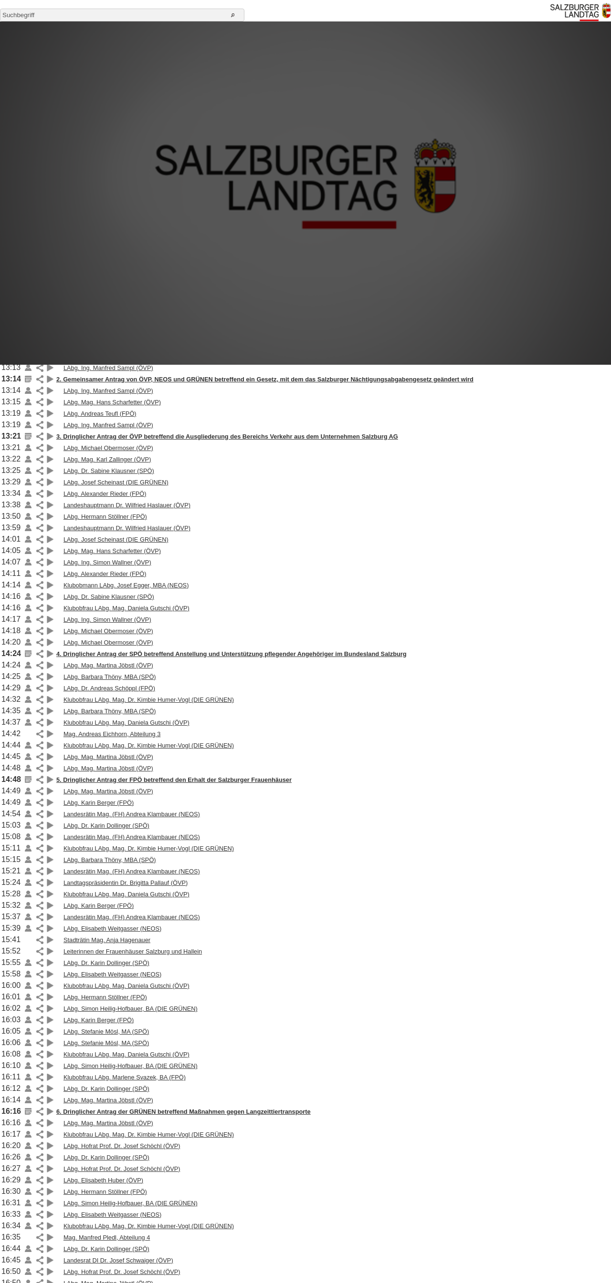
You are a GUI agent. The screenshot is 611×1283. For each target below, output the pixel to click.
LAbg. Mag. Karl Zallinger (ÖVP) (107, 459)
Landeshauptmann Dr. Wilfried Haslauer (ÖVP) (126, 505)
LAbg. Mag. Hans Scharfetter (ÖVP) (112, 402)
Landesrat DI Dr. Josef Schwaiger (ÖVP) (118, 1260)
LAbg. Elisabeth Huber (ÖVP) (103, 1180)
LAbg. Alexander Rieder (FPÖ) (105, 493)
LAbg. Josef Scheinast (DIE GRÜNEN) (116, 482)
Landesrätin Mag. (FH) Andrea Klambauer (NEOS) (131, 814)
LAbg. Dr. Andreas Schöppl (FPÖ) (109, 688)
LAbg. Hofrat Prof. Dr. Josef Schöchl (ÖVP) (121, 1146)
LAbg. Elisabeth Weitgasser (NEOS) (112, 928)
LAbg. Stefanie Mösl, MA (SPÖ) (106, 1031)
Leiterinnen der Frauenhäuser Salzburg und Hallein (132, 951)
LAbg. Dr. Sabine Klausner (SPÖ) (108, 470)
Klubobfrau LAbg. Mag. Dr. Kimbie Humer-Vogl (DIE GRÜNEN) (148, 699)
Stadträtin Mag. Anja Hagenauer (106, 940)
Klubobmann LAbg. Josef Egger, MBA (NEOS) (126, 585)
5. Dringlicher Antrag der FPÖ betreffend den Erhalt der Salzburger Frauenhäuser (174, 779)
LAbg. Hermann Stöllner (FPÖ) (105, 516)
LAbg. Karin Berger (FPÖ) (98, 802)
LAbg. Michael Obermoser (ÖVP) (108, 448)
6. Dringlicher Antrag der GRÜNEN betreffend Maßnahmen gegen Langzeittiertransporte (183, 1111)
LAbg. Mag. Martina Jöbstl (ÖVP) (108, 665)
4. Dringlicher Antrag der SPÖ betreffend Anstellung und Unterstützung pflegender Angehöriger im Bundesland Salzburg (231, 653)
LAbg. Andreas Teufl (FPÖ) (100, 413)
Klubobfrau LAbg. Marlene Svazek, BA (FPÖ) (124, 1077)
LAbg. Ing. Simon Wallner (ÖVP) (107, 562)
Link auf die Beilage (28, 367)
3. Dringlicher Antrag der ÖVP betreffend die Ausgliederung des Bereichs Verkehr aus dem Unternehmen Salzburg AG (227, 436)
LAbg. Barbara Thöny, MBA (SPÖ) (109, 676)
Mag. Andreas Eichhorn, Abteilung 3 (111, 734)
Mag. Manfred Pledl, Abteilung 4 (106, 1237)
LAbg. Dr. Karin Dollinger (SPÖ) (106, 825)
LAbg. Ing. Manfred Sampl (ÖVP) (108, 367)
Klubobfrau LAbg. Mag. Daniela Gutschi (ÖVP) (126, 608)
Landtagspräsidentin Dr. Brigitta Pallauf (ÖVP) (125, 882)
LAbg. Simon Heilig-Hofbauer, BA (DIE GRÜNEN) (130, 1008)
